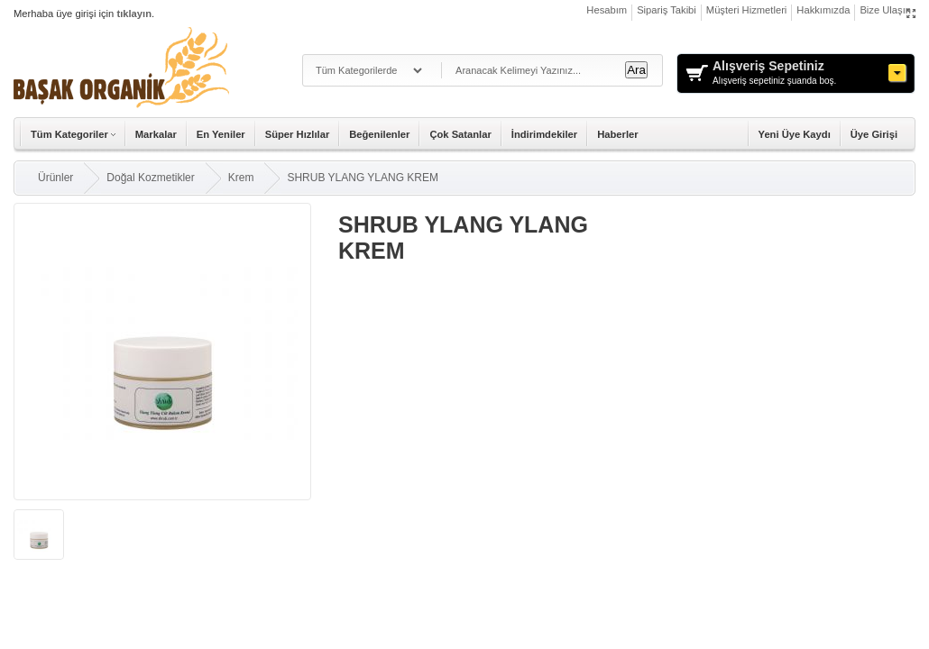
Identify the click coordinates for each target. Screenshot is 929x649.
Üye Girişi (874, 134)
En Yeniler (221, 134)
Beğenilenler (379, 134)
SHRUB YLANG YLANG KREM (362, 177)
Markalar (156, 134)
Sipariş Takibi (666, 10)
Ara (636, 70)
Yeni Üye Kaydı (795, 134)
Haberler (617, 134)
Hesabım (606, 10)
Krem (241, 177)
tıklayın (134, 13)
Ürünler (55, 177)
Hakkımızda (823, 10)
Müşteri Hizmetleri (746, 10)
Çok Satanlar (460, 134)
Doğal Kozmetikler (150, 177)
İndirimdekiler (544, 134)
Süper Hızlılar (297, 134)
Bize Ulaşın (885, 10)
